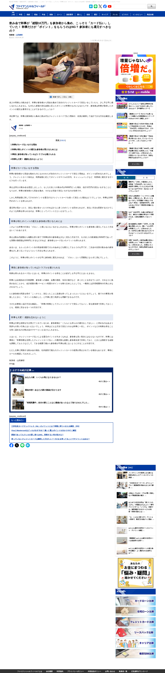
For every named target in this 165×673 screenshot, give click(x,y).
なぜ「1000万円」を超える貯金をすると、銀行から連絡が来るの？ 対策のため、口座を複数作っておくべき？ (141, 215)
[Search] (130, 6)
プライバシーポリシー (75, 671)
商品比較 (150, 14)
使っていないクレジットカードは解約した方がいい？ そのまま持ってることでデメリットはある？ (50, 439)
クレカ (115, 14)
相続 (28, 14)
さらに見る (136, 164)
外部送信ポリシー (94, 671)
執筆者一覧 (123, 671)
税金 (36, 14)
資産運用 (69, 14)
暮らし (79, 14)
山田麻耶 (19, 35)
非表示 (62, 140)
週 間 (126, 177)
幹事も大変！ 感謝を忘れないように (27, 159)
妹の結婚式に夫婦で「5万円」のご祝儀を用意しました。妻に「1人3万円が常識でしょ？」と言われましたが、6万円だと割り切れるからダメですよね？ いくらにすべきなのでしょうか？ (141, 229)
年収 (20, 14)
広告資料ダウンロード (139, 671)
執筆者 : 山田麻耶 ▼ (25, 125)
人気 (13, 14)
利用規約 (60, 671)
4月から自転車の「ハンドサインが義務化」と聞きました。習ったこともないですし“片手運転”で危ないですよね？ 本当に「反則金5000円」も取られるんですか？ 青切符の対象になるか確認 (141, 201)
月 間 (145, 177)
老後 (88, 14)
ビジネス (125, 14)
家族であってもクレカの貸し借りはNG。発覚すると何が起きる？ (37, 435)
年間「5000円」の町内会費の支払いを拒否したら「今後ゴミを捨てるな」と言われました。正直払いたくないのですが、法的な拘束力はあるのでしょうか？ (141, 244)
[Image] (27, 7)
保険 (51, 14)
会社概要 (49, 671)
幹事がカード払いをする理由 (24, 144)
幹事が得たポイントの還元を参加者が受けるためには (34, 149)
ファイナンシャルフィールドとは (29, 671)
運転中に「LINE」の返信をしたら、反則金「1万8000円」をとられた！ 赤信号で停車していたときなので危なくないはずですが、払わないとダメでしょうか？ (141, 186)
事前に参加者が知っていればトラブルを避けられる (33, 154)
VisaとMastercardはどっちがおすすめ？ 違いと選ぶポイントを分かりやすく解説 (43, 430)
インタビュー (138, 14)
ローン (59, 14)
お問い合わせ (110, 671)
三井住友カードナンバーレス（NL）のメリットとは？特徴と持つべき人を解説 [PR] (45, 426)
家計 (95, 14)
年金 (43, 14)
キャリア (105, 14)
